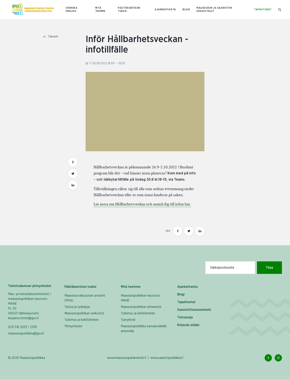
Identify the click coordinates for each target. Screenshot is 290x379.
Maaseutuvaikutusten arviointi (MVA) (84, 298)
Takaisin (50, 36)
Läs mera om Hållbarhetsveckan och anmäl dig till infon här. (142, 204)
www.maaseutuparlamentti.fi (126, 357)
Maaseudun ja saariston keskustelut (214, 9)
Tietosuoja (185, 317)
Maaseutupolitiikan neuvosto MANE (140, 298)
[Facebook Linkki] (268, 357)
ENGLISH (71, 11)
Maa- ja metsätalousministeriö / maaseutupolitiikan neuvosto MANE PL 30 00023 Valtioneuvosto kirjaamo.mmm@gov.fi (29, 306)
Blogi (186, 9)
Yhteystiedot (73, 326)
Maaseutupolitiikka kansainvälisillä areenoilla (143, 329)
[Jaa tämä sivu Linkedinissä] (199, 231)
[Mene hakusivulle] (280, 10)
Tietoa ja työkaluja (77, 307)
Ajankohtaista (165, 9)
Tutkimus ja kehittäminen (81, 319)
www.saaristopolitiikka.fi (166, 357)
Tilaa (269, 267)
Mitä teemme (100, 9)
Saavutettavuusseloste (194, 309)
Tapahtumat (263, 9)
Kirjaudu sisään (188, 325)
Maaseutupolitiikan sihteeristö (141, 307)
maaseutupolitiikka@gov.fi (26, 333)
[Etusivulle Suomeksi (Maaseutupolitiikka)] (33, 9)
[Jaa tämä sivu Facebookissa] (177, 231)
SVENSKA (71, 8)
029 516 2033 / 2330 (22, 327)
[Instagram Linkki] (278, 357)
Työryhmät (128, 319)
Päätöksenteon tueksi (129, 9)
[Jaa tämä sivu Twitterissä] (188, 231)
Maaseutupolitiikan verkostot (84, 313)
